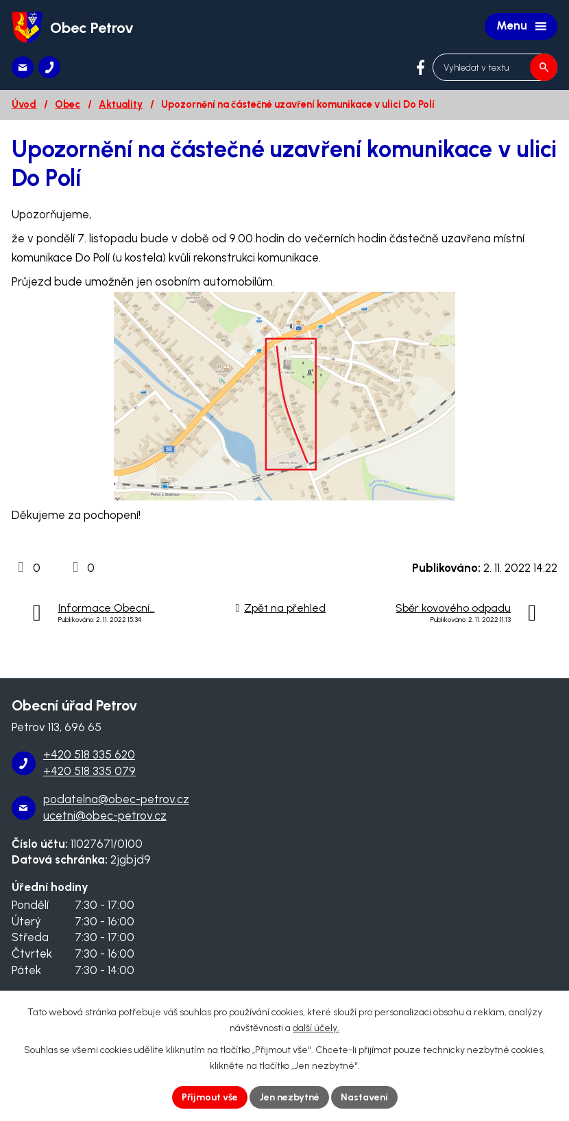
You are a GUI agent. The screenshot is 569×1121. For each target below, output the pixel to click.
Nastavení (364, 1097)
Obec (67, 104)
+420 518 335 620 (89, 754)
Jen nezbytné (289, 1097)
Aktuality (121, 104)
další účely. (316, 1028)
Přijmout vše (210, 1097)
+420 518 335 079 (89, 771)
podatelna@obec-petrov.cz (116, 799)
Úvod (24, 104)
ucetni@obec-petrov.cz (105, 815)
